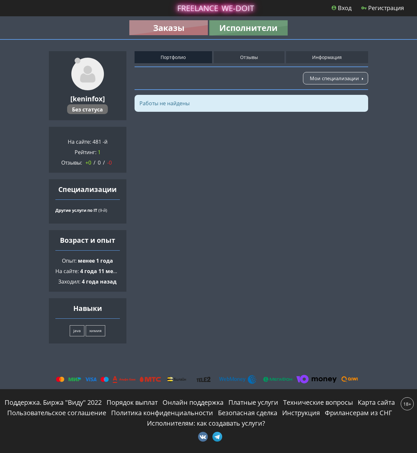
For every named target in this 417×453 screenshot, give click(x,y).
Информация (327, 57)
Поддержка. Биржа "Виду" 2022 (53, 402)
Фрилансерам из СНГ (358, 412)
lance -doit (215, 8)
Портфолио (173, 57)
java (77, 330)
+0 (88, 162)
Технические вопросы (318, 402)
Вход (342, 7)
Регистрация (382, 7)
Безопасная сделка (247, 412)
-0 (109, 162)
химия (95, 330)
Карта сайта (376, 402)
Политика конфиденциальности (162, 412)
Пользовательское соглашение (56, 412)
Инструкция (301, 412)
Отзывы (249, 57)
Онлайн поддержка (193, 402)
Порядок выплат (132, 402)
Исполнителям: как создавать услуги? (206, 423)
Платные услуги (253, 402)
